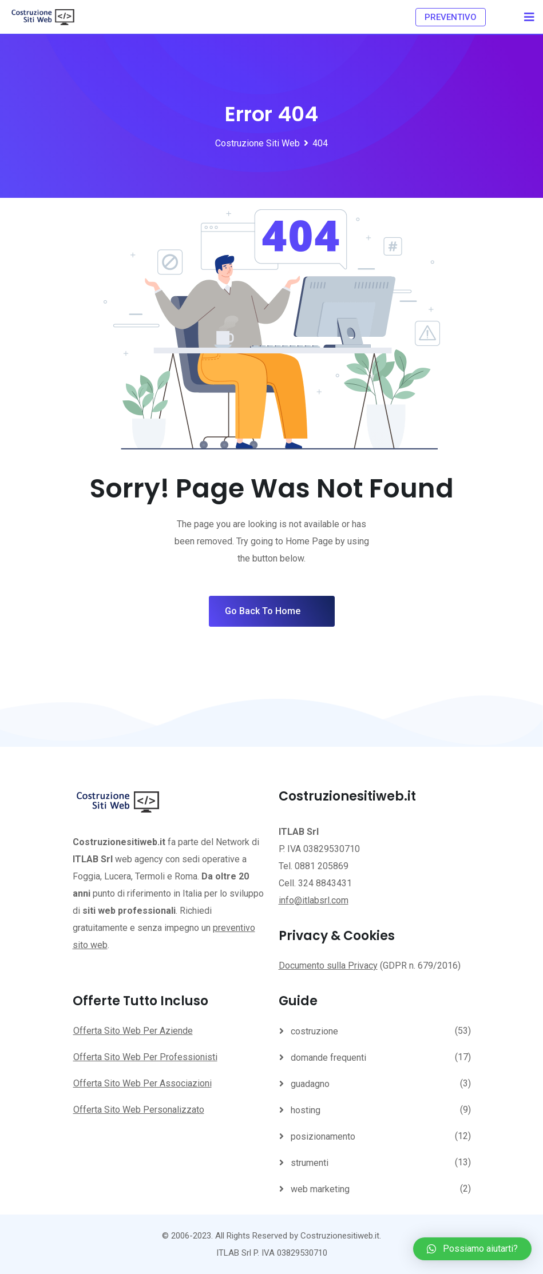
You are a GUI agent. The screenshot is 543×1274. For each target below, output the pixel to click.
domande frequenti (328, 1057)
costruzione (314, 1031)
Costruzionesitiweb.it (339, 1236)
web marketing (320, 1189)
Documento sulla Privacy (328, 965)
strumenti (309, 1162)
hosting (305, 1110)
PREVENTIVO (451, 17)
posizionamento (323, 1136)
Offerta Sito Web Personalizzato (138, 1109)
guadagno (310, 1083)
